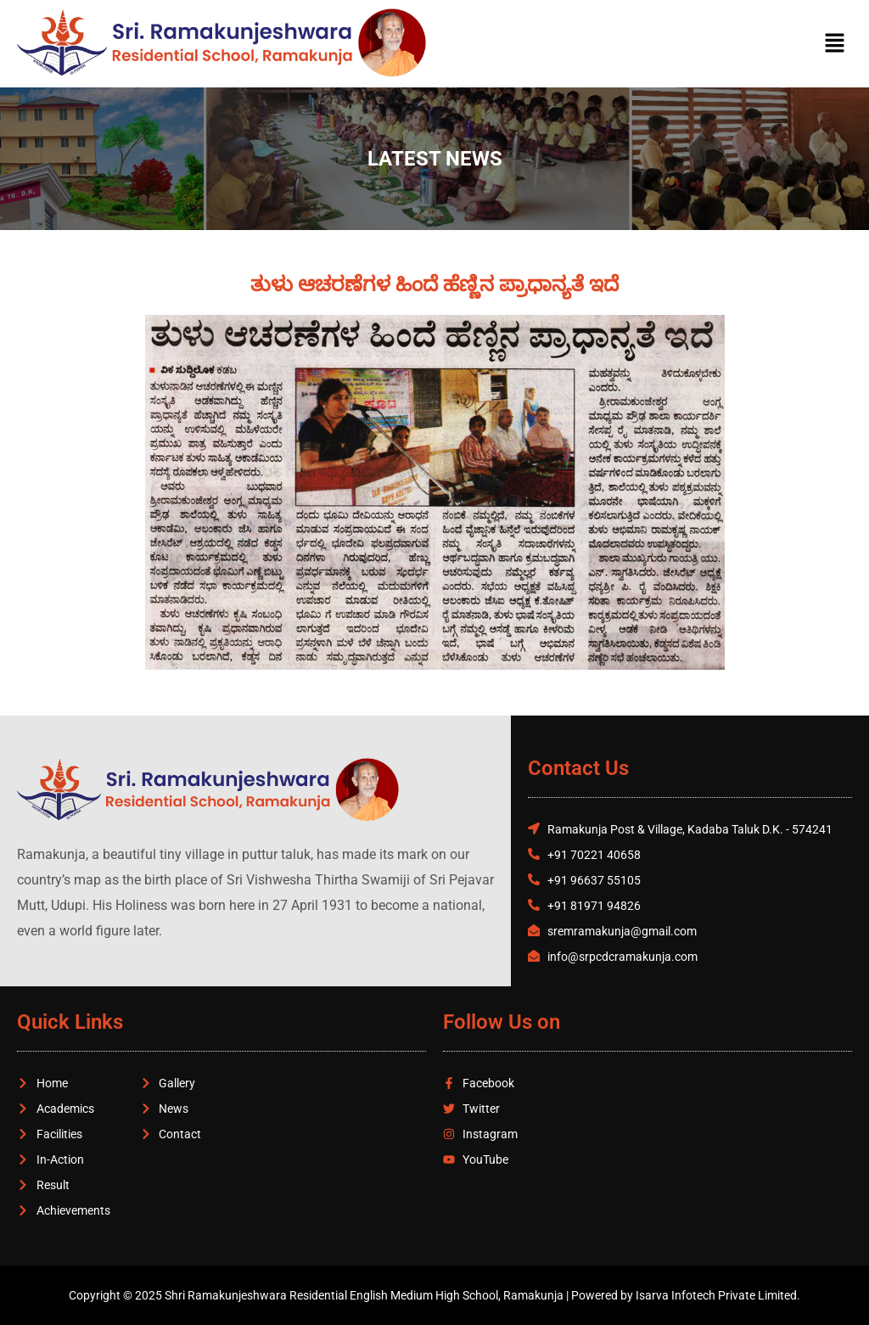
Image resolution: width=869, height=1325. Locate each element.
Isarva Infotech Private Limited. (718, 1295)
